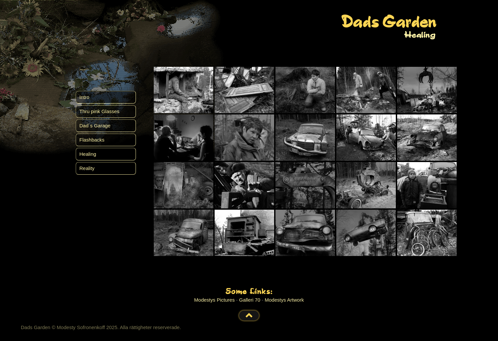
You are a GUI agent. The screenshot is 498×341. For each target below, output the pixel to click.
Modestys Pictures (214, 300)
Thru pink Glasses (99, 111)
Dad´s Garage (94, 125)
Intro (84, 97)
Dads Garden (388, 23)
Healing (87, 154)
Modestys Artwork (284, 300)
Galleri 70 (249, 300)
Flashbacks (91, 140)
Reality (87, 168)
